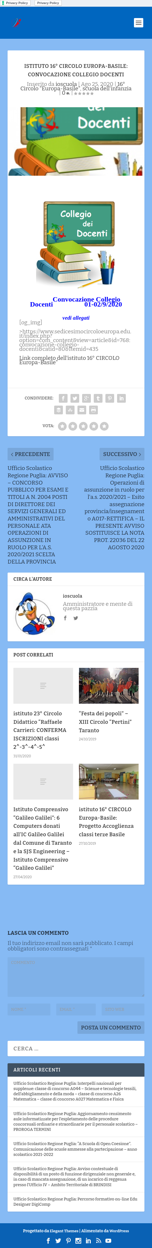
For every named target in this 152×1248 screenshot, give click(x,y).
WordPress (119, 1231)
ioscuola (66, 84)
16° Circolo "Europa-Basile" (72, 86)
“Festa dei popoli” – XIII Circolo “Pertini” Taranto (105, 722)
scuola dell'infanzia (107, 88)
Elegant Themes (64, 1231)
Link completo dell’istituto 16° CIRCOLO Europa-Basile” (69, 360)
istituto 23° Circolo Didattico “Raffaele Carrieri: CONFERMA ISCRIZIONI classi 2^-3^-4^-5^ (39, 730)
